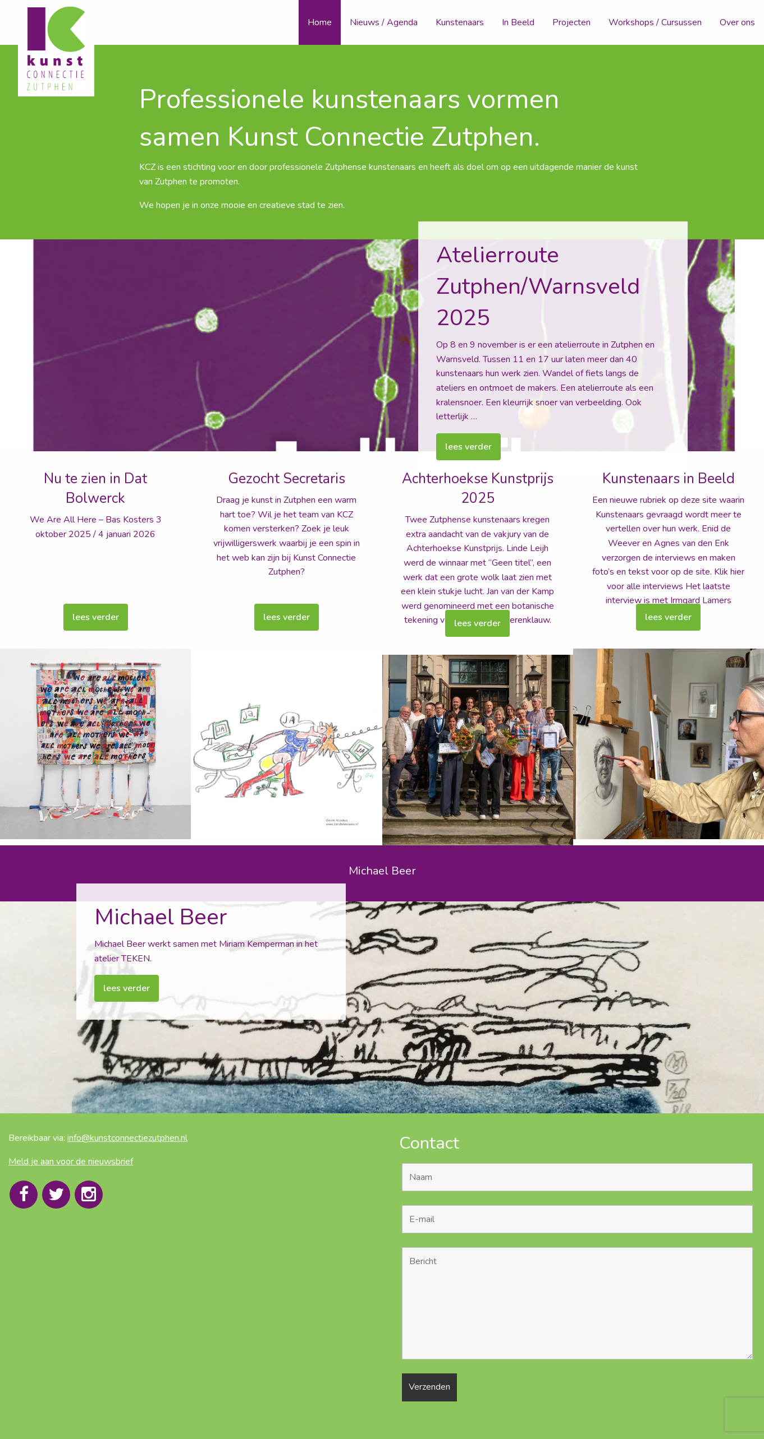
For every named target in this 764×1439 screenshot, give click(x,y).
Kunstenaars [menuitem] (460, 22)
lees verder (468, 447)
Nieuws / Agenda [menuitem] (384, 22)
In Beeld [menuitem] (518, 22)
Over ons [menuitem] (737, 22)
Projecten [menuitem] (571, 22)
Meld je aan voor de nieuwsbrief (70, 1161)
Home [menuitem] (320, 22)
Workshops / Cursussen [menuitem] (655, 22)
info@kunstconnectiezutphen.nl (127, 1138)
